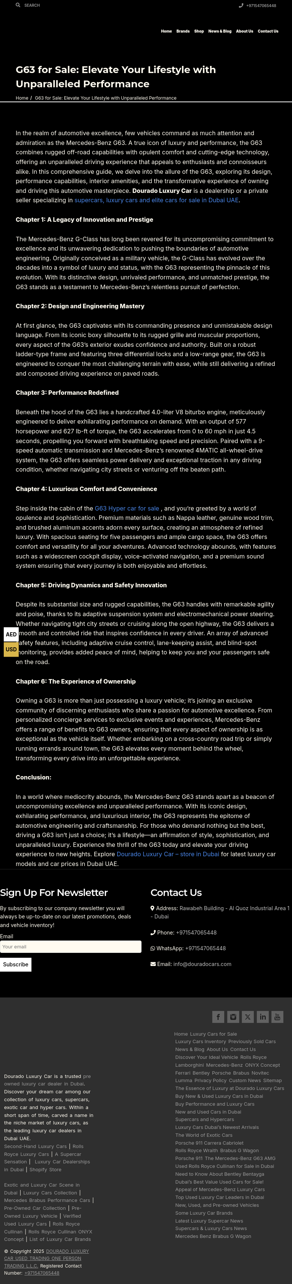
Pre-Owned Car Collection (35, 1208)
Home (166, 31)
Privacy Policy (210, 1080)
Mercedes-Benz (224, 1065)
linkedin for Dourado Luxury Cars (263, 1017)
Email (71, 941)
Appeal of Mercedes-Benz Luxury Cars (220, 1189)
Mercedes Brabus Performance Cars (47, 1200)
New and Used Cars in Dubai (208, 1112)
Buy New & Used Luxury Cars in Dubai (219, 1096)
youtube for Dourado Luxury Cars (277, 1017)
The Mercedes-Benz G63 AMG (240, 1158)
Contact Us (268, 31)
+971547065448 (257, 5)
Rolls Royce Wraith (196, 1150)
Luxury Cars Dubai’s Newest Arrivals (217, 1127)
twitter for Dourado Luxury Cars (248, 1017)
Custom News (245, 1080)
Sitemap (272, 1080)
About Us (244, 31)
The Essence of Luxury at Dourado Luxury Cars (229, 1088)
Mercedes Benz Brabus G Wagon (213, 1236)
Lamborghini (189, 1065)
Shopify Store (45, 1169)
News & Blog (220, 31)
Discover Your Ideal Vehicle (206, 1057)
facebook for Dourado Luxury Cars (218, 1017)
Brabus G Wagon (239, 1150)
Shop (199, 31)
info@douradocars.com (202, 964)
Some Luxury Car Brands (203, 1213)
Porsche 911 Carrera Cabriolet (209, 1143)
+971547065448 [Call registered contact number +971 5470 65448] (41, 1273)
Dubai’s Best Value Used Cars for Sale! (219, 1182)
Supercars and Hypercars (204, 1119)
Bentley (201, 1073)
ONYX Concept (262, 1065)
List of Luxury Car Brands (60, 1239)
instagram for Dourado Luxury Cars (233, 1017)
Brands (183, 31)
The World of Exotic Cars (203, 1135)
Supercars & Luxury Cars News (211, 1228)
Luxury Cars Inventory (200, 1041)
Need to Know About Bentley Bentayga (219, 1174)
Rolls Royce (253, 1057)
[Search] (19, 5)
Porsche (221, 1073)
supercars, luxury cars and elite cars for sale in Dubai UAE (156, 200)
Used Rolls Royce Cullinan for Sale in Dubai (224, 1166)
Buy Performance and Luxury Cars (214, 1104)
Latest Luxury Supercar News (209, 1221)
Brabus (241, 1073)
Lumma (183, 1080)
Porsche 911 (189, 1158)
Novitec (260, 1073)
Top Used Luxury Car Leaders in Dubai (219, 1197)
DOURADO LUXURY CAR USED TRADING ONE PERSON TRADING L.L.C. (46, 1258)
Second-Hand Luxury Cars (35, 1146)
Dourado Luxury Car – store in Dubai (168, 854)
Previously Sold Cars (252, 1041)
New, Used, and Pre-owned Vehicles (217, 1205)
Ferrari (182, 1073)
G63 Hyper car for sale (127, 508)
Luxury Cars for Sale (213, 1034)
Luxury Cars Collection (50, 1193)
